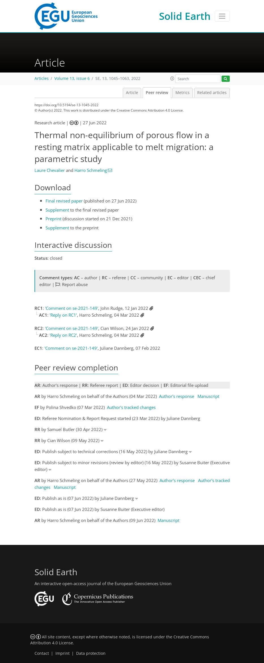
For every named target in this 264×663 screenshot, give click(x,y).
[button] (172, 78)
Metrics (182, 92)
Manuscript (208, 396)
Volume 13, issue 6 (72, 78)
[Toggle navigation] (222, 16)
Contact (42, 653)
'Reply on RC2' (63, 335)
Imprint (62, 653)
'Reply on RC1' (63, 315)
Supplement (57, 210)
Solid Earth (185, 16)
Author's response (176, 396)
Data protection (91, 653)
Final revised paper (64, 201)
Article (132, 92)
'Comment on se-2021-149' (71, 308)
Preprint (53, 218)
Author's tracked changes (131, 407)
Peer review (157, 92)
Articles (42, 78)
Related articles (212, 92)
